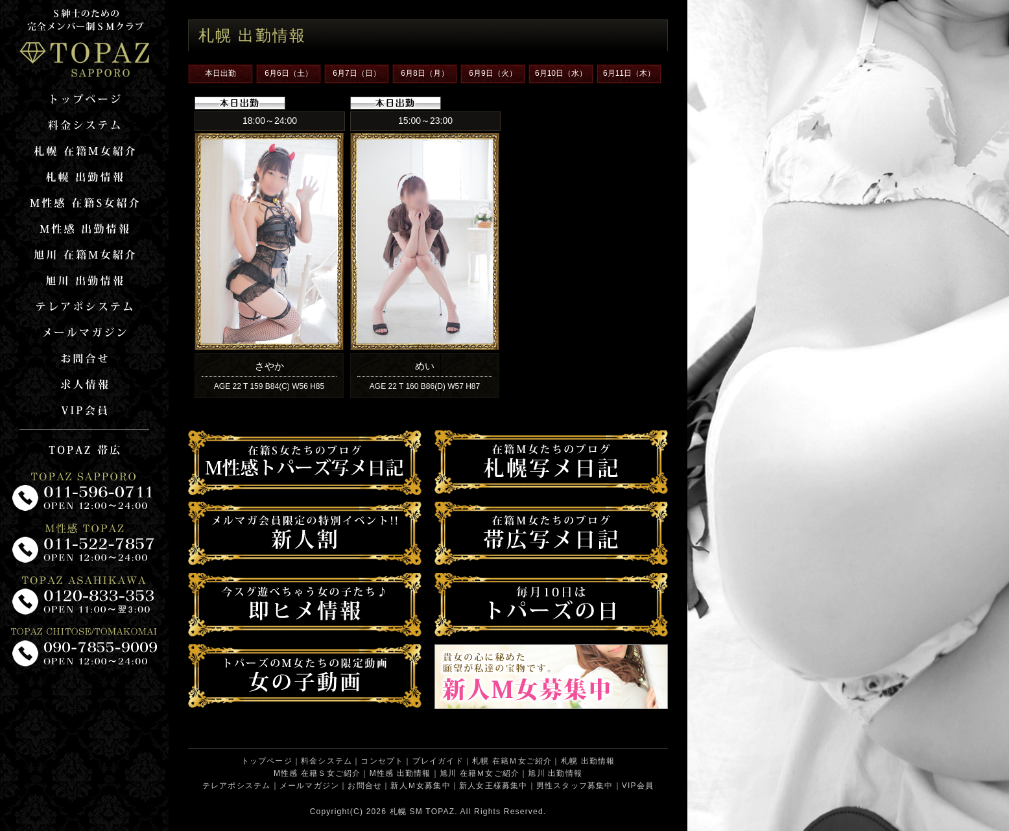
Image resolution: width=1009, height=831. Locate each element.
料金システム (326, 761)
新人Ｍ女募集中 (420, 785)
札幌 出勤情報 (588, 761)
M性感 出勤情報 (400, 773)
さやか (269, 365)
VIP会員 (638, 785)
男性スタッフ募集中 (574, 785)
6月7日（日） (356, 73)
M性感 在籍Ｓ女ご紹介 (317, 773)
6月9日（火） (492, 73)
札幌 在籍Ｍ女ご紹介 (512, 761)
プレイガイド (438, 761)
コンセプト (382, 761)
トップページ (266, 761)
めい (424, 365)
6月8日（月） (424, 73)
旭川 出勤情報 (555, 773)
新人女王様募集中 (493, 785)
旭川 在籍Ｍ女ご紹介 (479, 773)
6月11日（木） (629, 73)
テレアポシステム (236, 785)
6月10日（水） (561, 73)
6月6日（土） (288, 73)
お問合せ (365, 785)
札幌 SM (406, 811)
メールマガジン (309, 785)
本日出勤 (220, 73)
